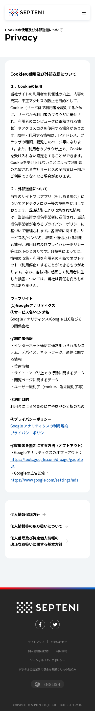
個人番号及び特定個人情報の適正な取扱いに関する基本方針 (36, 541)
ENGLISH (51, 684)
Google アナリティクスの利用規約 (39, 425)
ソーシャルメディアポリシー (47, 660)
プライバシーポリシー (29, 432)
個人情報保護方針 (25, 514)
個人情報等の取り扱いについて (36, 526)
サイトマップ (36, 642)
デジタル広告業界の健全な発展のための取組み (47, 669)
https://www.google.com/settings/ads (44, 480)
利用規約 (61, 651)
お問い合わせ (59, 642)
